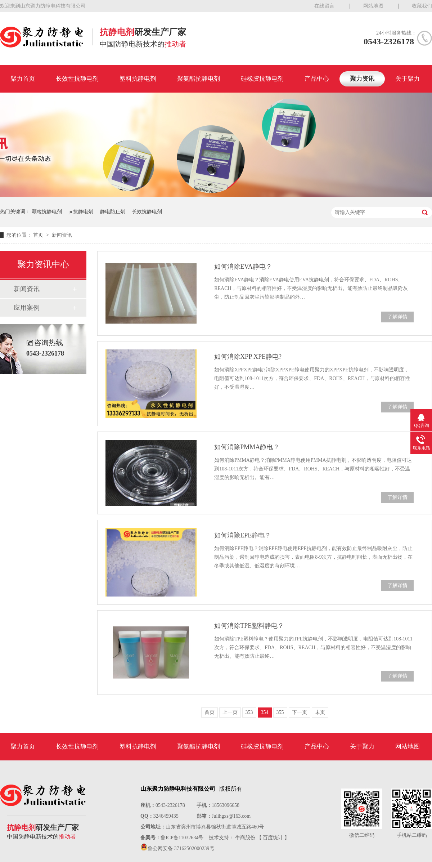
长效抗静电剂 (147, 211)
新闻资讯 (62, 235)
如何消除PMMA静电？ (246, 447)
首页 (39, 235)
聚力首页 (22, 78)
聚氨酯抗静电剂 (198, 78)
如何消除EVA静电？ (243, 266)
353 (249, 712)
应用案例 (27, 307)
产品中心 (317, 78)
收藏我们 (422, 6)
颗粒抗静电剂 (47, 211)
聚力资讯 (362, 78)
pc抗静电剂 (80, 211)
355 (280, 712)
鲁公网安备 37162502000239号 (181, 848)
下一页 (299, 712)
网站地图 (373, 6)
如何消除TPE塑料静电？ (249, 625)
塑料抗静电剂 (138, 78)
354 (265, 712)
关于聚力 (407, 78)
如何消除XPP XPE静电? (248, 356)
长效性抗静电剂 (77, 78)
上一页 (230, 712)
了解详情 (397, 317)
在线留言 (324, 6)
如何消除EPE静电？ (242, 535)
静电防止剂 (112, 211)
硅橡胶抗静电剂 (262, 78)
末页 (320, 712)
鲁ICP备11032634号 (182, 837)
